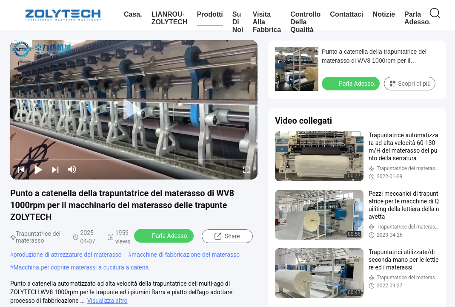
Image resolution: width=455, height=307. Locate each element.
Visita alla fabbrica (267, 22)
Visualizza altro (107, 300)
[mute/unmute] (72, 169)
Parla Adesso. (417, 18)
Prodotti (210, 14)
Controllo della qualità (305, 22)
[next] (55, 169)
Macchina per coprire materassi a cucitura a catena (81, 267)
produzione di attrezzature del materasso (68, 254)
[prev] (21, 169)
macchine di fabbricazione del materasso (186, 254)
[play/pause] (38, 169)
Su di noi (237, 22)
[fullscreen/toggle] (246, 169)
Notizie (384, 14)
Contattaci (346, 14)
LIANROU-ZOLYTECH (170, 18)
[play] (134, 109)
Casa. (133, 14)
